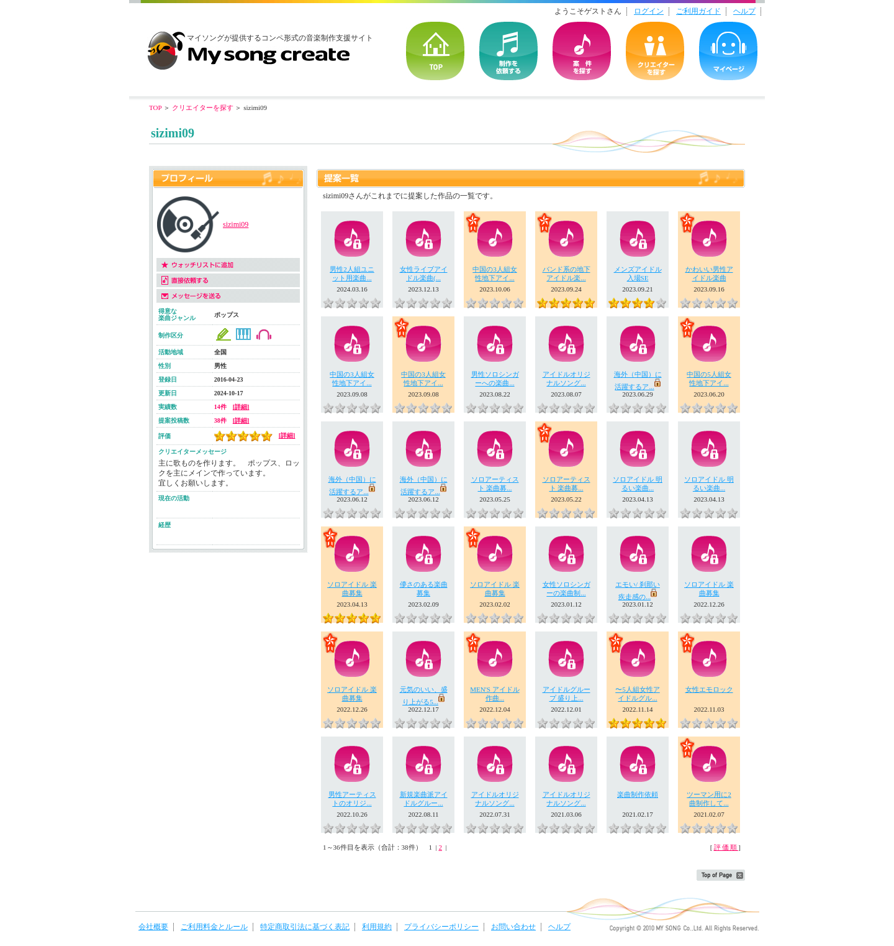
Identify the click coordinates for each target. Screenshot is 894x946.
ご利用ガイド (698, 11)
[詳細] (241, 406)
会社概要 (153, 926)
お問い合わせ (513, 926)
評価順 (726, 847)
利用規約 (377, 926)
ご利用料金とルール (214, 926)
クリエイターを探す (655, 51)
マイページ (728, 51)
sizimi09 (235, 224)
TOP (435, 51)
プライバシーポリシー (441, 926)
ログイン (649, 11)
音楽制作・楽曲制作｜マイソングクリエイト (248, 46)
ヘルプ (744, 11)
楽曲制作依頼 (637, 794)
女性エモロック (709, 689)
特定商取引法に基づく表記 (305, 926)
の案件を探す (582, 51)
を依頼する (508, 51)
